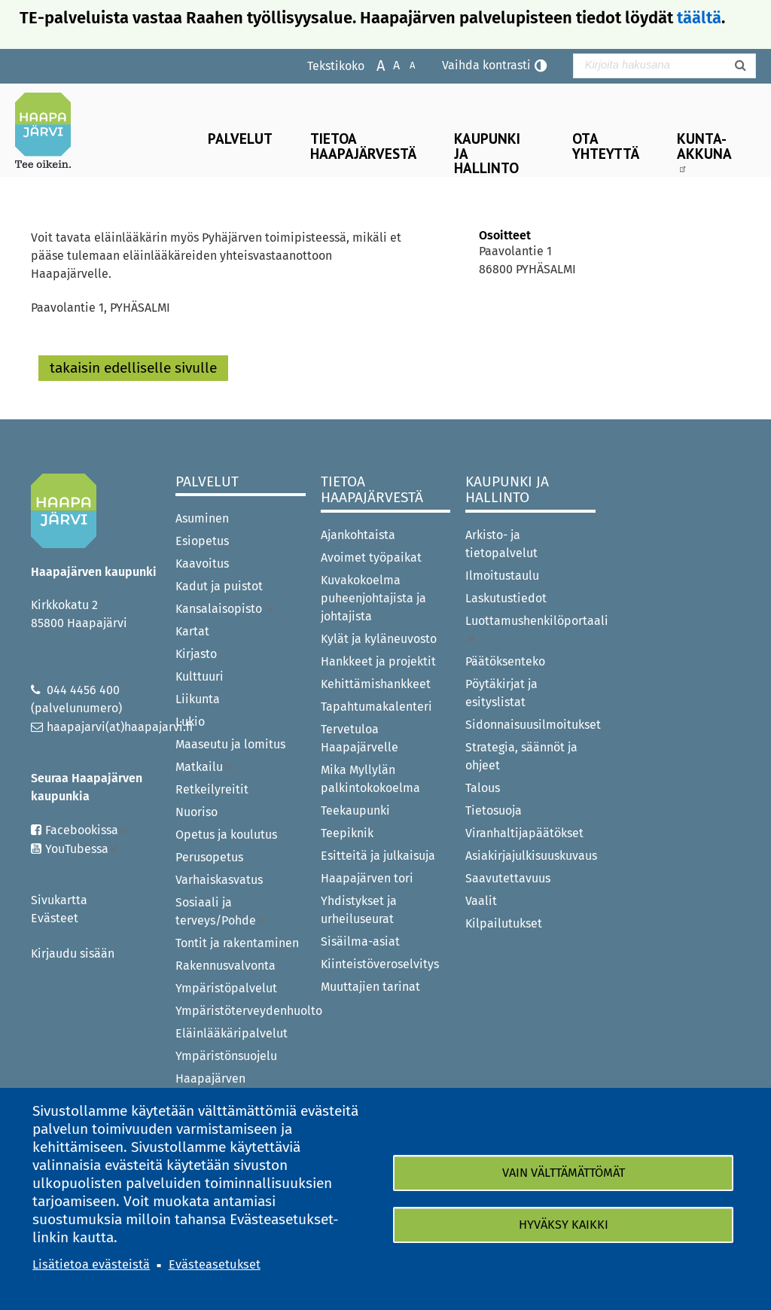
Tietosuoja (493, 810)
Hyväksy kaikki (563, 1224)
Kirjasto (196, 654)
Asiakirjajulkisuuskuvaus (530, 855)
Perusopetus (209, 857)
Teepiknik (347, 833)
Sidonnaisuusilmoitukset (530, 724)
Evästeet (54, 918)
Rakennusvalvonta (225, 965)
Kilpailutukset (503, 923)
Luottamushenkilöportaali (530, 628)
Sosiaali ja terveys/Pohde (221, 911)
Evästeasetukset (215, 1264)
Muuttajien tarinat (370, 986)
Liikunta (197, 699)
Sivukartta (59, 900)
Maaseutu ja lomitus (230, 744)
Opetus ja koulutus (226, 834)
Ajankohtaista (358, 535)
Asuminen (202, 518)
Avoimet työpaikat (371, 557)
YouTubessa (82, 849)
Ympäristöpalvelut (226, 988)
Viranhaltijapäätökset (524, 833)
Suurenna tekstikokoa (373, 64)
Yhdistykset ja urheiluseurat (359, 910)
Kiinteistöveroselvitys (380, 964)
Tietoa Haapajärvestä (363, 145)
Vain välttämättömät (563, 1172)
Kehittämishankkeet (376, 684)
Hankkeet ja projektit (378, 661)
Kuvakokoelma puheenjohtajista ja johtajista (373, 598)
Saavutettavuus (507, 878)
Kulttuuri (199, 676)
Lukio (190, 721)
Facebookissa (87, 830)
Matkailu (204, 767)
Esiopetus (202, 541)
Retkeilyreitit (211, 789)
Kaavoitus (202, 563)
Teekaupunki (355, 810)
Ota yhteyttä (605, 145)
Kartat (192, 631)
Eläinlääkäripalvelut (231, 1033)
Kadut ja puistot (219, 586)
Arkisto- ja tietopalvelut (501, 544)
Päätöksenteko (505, 661)
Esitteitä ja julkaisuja (378, 855)
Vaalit (481, 901)
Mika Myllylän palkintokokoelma (370, 779)
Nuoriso (196, 812)
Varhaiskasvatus (219, 880)
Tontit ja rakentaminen (237, 943)
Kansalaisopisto (225, 609)
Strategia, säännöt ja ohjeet (521, 756)
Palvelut (240, 138)
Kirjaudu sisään (72, 953)
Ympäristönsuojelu (226, 1056)
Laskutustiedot (506, 598)
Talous (482, 788)
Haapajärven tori (367, 878)
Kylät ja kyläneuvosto (379, 639)
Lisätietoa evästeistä (91, 1264)
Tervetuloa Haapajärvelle (359, 738)
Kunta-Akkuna (704, 150)
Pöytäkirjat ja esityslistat (501, 693)
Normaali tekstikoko (389, 64)
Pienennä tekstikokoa (404, 64)
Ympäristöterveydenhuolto (240, 1011)
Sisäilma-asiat (360, 941)
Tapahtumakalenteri (376, 706)
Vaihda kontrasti (486, 65)
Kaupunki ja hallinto (487, 152)
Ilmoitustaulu (502, 575)
